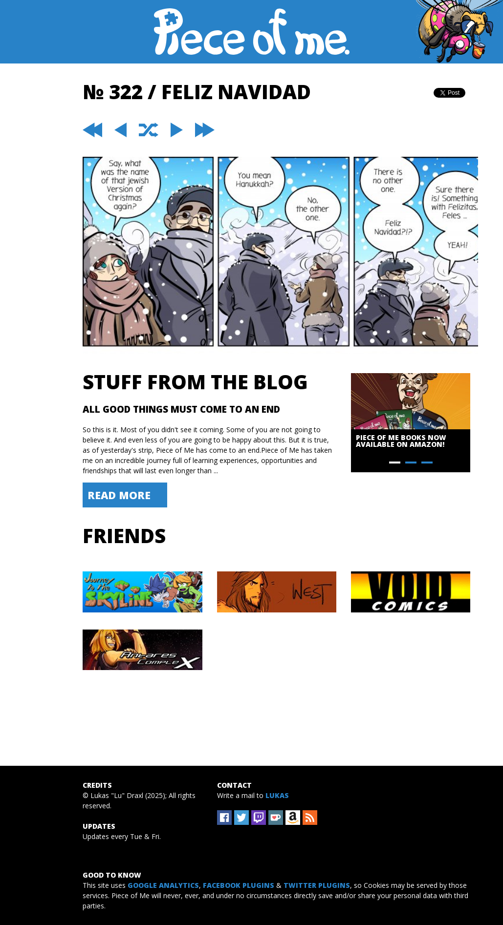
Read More (119, 495)
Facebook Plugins (238, 885)
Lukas (277, 795)
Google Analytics (163, 885)
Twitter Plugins (317, 885)
